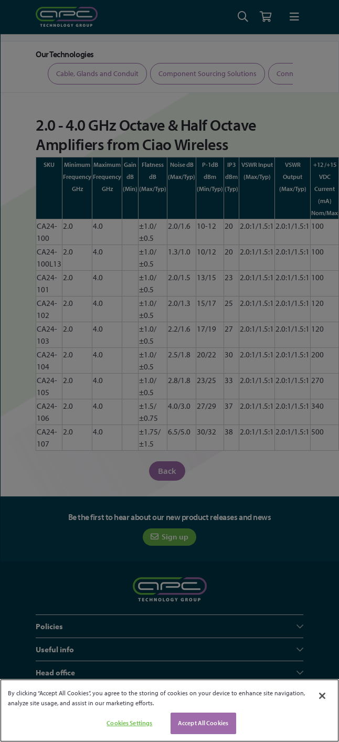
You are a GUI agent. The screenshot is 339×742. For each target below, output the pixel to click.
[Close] (322, 695)
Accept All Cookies (203, 723)
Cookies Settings (129, 723)
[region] (169, 710)
